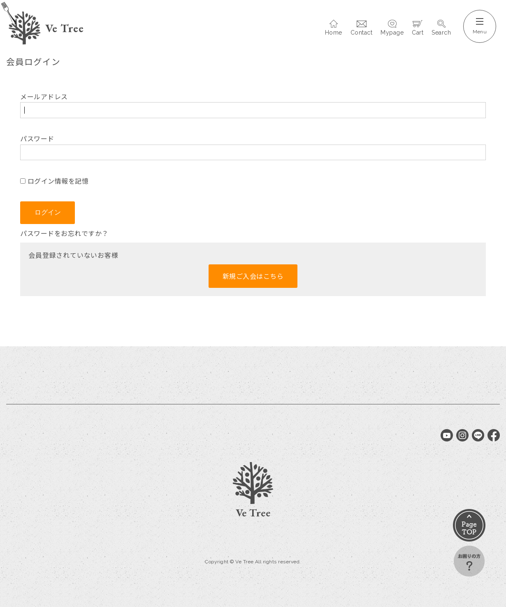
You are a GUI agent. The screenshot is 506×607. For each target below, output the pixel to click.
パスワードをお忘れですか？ (64, 233)
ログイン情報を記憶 (54, 181)
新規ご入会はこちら (253, 276)
